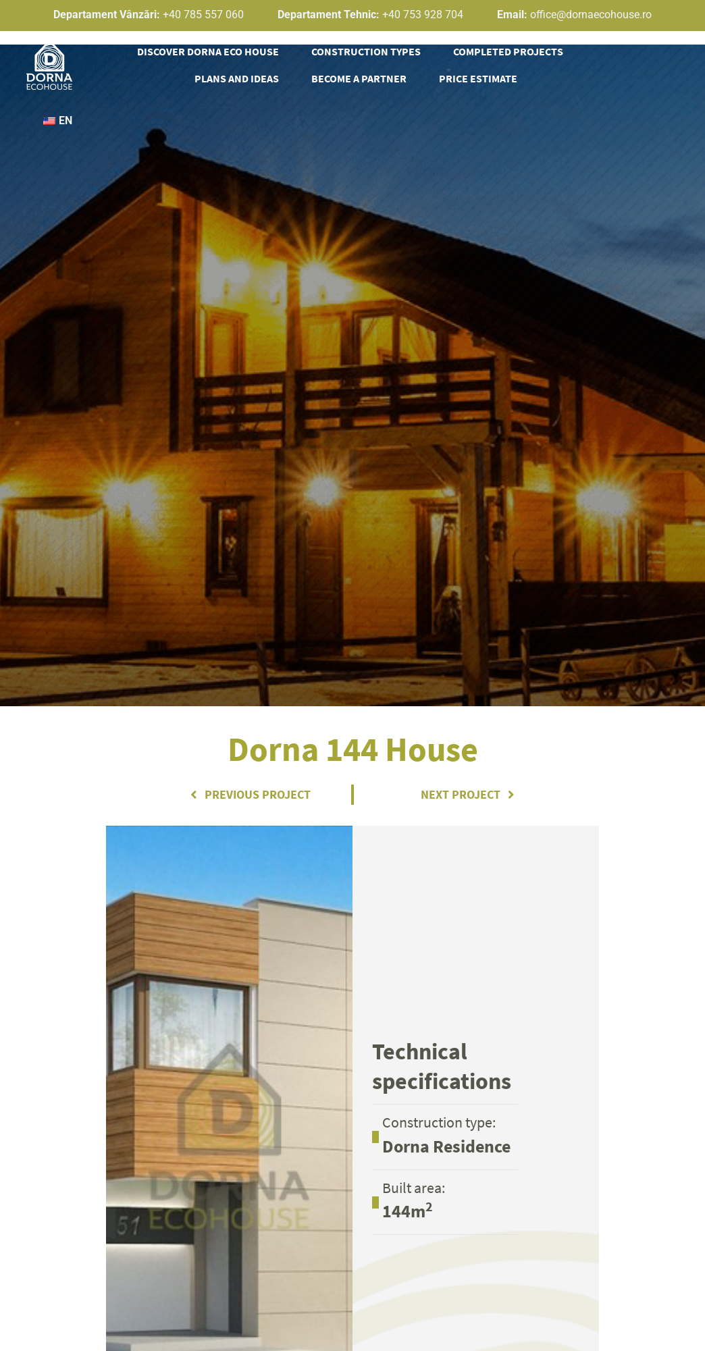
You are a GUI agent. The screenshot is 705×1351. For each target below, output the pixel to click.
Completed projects (508, 51)
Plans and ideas (236, 78)
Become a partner (359, 78)
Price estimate (478, 78)
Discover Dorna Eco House (208, 51)
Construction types (366, 51)
